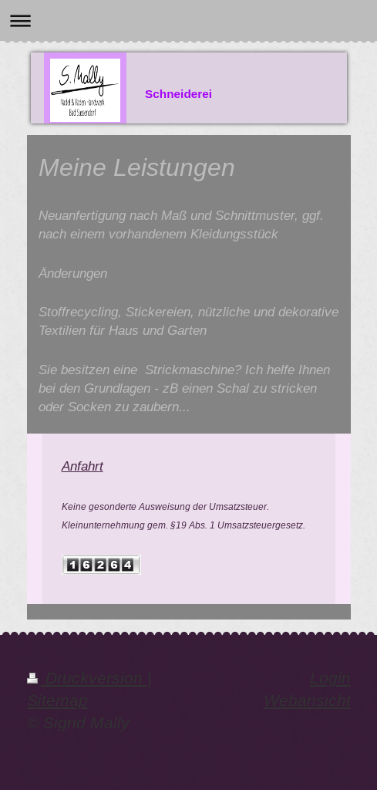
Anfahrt (82, 466)
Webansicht (307, 700)
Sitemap (57, 700)
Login (330, 678)
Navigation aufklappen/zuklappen (188, 20)
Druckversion (87, 678)
